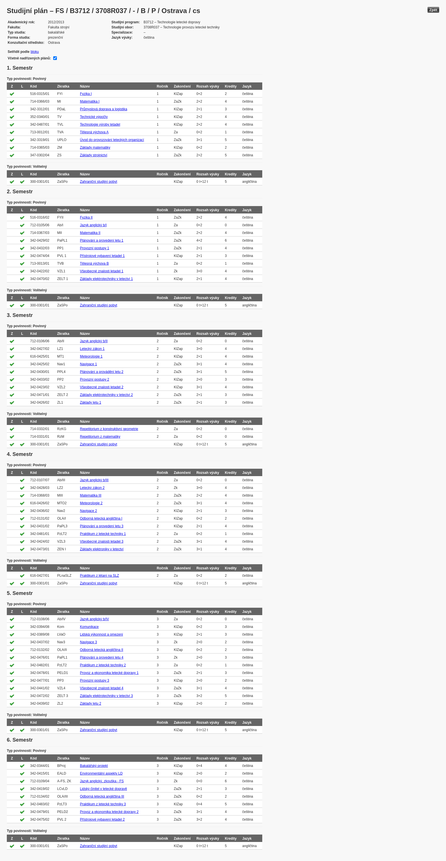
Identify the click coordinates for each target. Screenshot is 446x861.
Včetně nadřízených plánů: (29, 58)
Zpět (433, 10)
